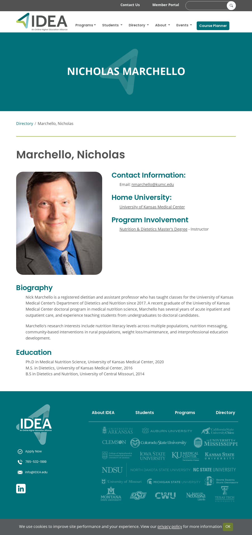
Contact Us (130, 4)
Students (111, 25)
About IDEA (103, 413)
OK (228, 527)
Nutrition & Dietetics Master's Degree (153, 229)
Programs (84, 25)
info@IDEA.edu (32, 472)
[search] (210, 5)
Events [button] (182, 25)
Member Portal (165, 4)
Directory (24, 123)
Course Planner (213, 26)
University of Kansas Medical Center (152, 206)
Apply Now (30, 451)
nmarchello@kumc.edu (153, 184)
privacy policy (170, 526)
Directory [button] (137, 25)
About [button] (161, 25)
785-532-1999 (32, 462)
